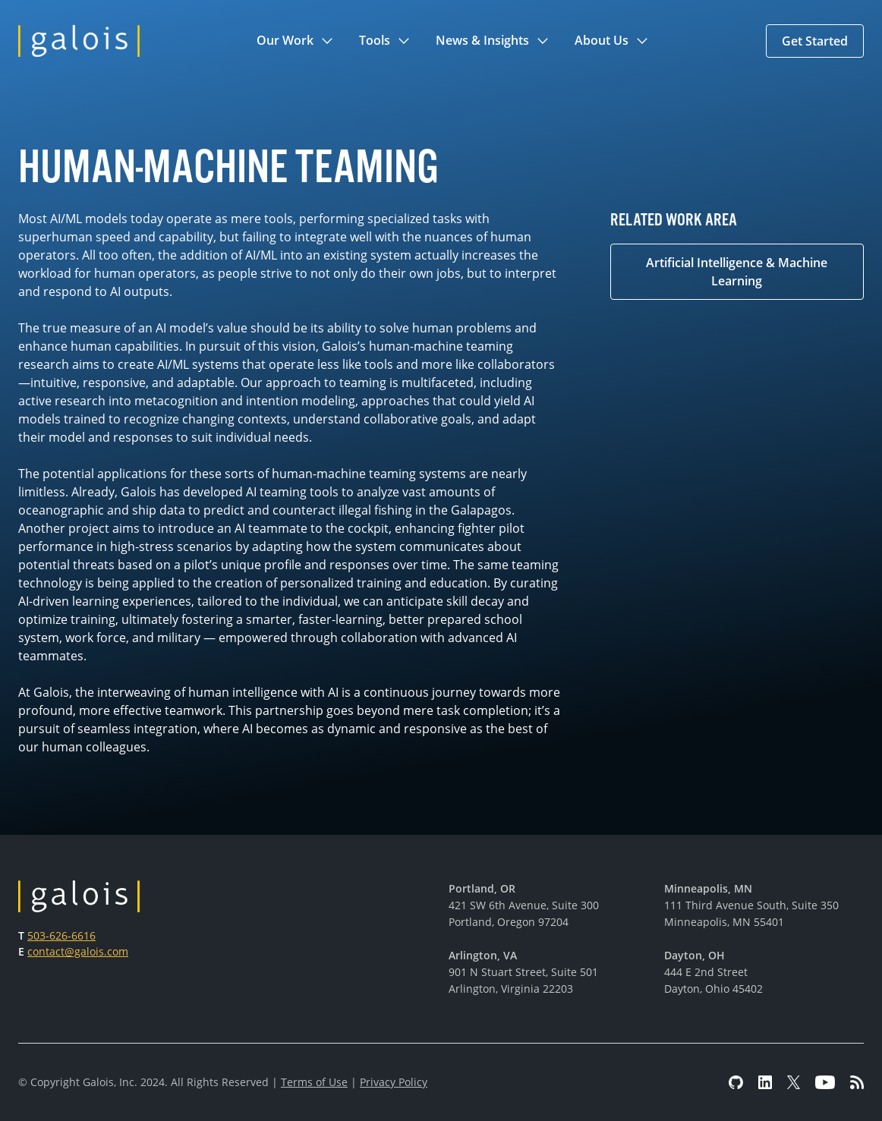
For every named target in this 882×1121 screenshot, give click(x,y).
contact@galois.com (77, 951)
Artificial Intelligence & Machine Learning (736, 271)
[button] (296, 41)
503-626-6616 (61, 935)
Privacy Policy (393, 1082)
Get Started (815, 41)
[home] (79, 41)
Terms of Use (314, 1082)
